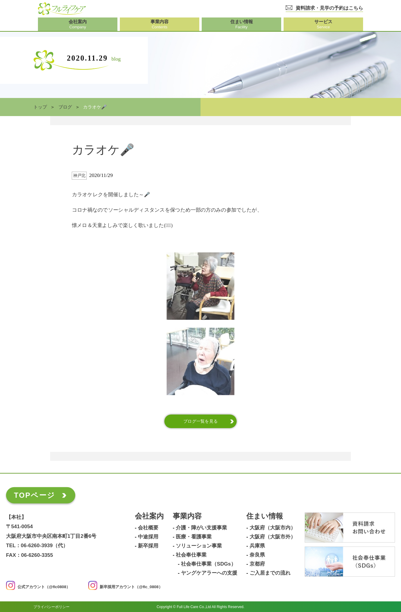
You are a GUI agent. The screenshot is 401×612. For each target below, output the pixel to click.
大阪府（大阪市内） (273, 527)
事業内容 (187, 516)
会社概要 (148, 527)
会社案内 (149, 516)
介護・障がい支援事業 (201, 527)
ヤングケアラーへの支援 (209, 573)
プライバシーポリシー (51, 606)
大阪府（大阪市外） (273, 536)
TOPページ (34, 495)
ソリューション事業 (199, 545)
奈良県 (257, 554)
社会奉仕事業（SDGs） (208, 563)
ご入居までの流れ (270, 573)
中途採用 (148, 536)
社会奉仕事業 (191, 554)
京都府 (257, 563)
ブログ (65, 107)
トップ (40, 107)
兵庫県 (257, 545)
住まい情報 (264, 516)
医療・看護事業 (194, 536)
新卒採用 (148, 545)
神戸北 (79, 175)
